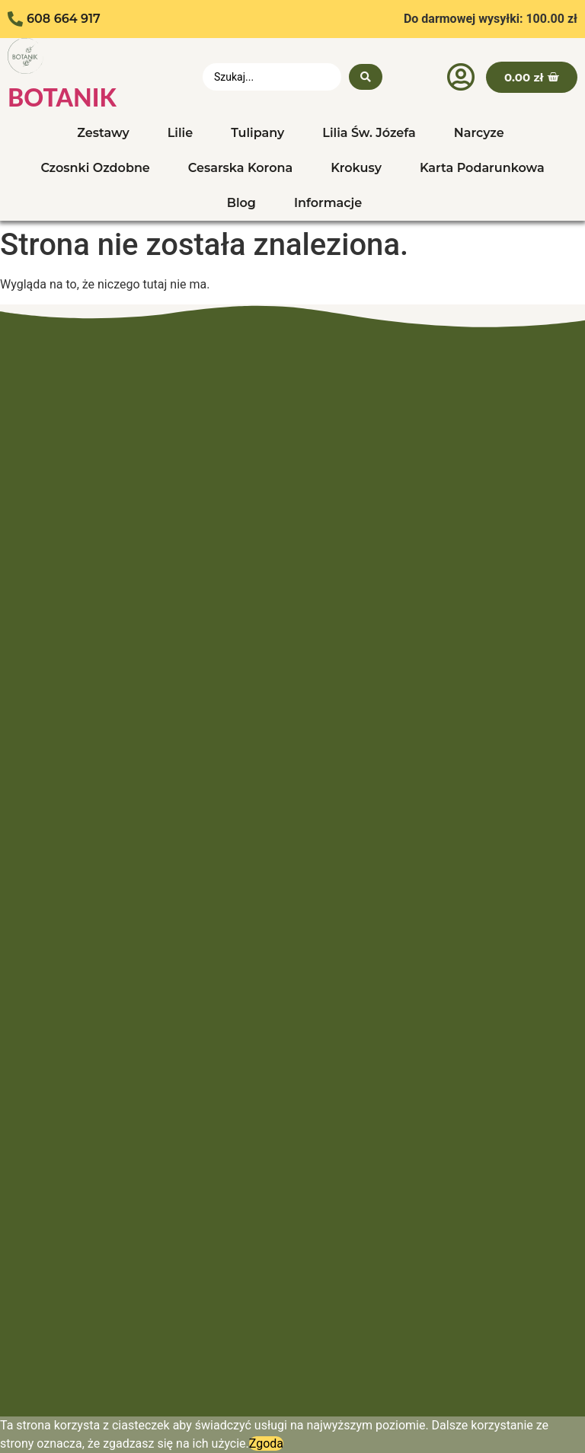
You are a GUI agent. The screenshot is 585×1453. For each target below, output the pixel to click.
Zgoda (266, 1443)
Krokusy (356, 168)
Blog (241, 203)
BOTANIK (62, 97)
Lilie (180, 133)
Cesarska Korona (240, 168)
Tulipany (257, 133)
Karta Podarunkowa (482, 168)
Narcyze (479, 133)
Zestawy (103, 133)
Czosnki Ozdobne (94, 168)
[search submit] (365, 77)
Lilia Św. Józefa (368, 133)
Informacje (328, 203)
